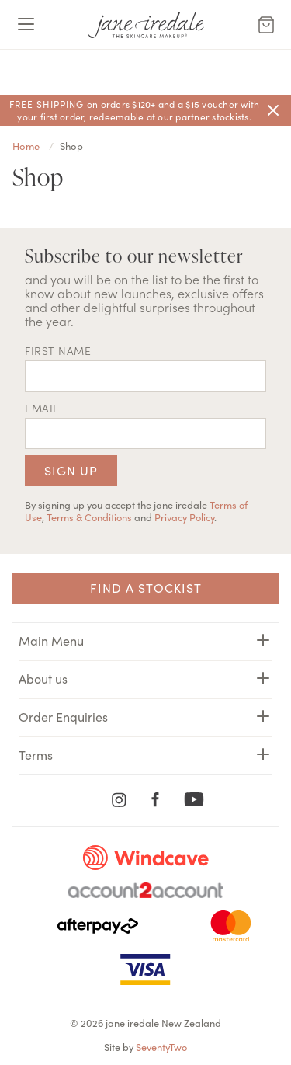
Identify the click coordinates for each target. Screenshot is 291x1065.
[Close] (273, 110)
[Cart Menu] (266, 25)
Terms (145, 754)
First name (58, 350)
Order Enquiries (145, 716)
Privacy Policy (184, 517)
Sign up (71, 470)
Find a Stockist (146, 587)
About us (145, 678)
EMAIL (42, 408)
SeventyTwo (161, 1046)
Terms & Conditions (89, 517)
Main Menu (145, 640)
